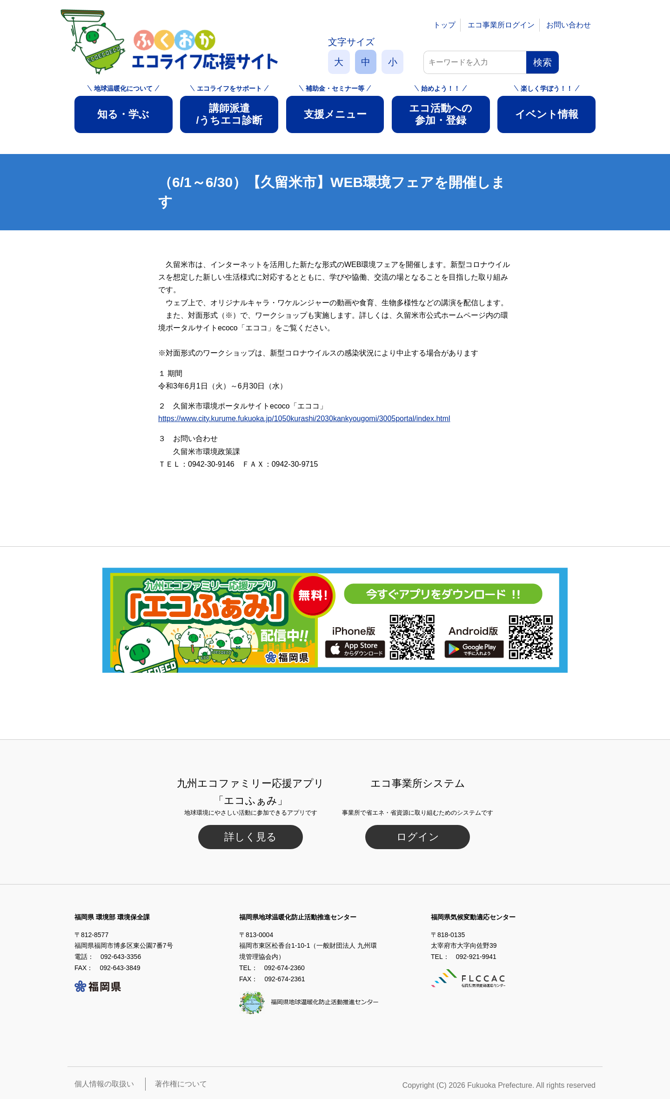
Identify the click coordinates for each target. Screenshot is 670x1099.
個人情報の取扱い (104, 1084)
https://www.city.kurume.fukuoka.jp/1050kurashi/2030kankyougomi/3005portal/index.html (304, 418)
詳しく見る (250, 837)
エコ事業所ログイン (501, 25)
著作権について (181, 1084)
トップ (444, 25)
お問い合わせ (568, 25)
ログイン (417, 837)
